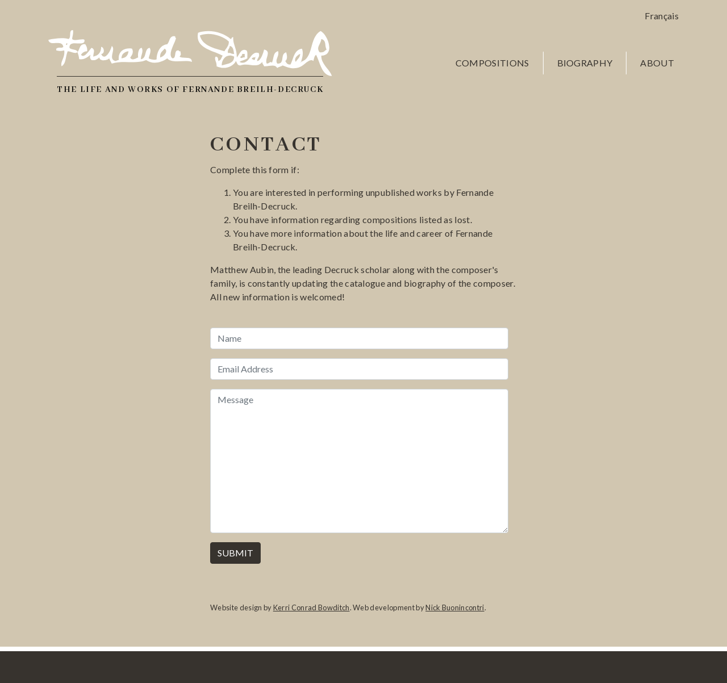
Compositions (492, 62)
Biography (585, 62)
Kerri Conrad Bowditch (311, 607)
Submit (235, 552)
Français (662, 15)
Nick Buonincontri (454, 607)
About (657, 62)
